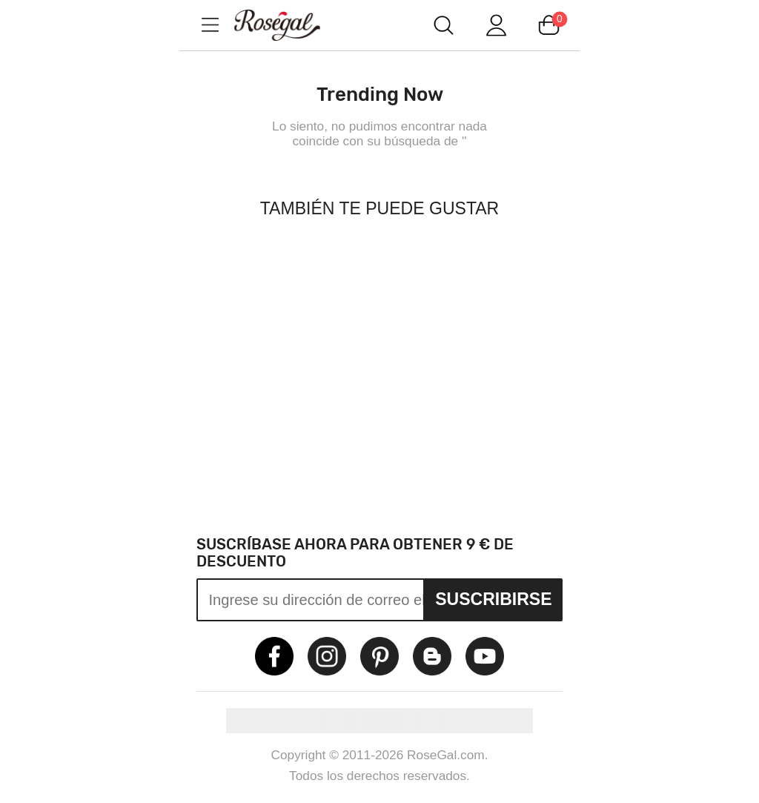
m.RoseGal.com (290, 25)
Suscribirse (493, 599)
